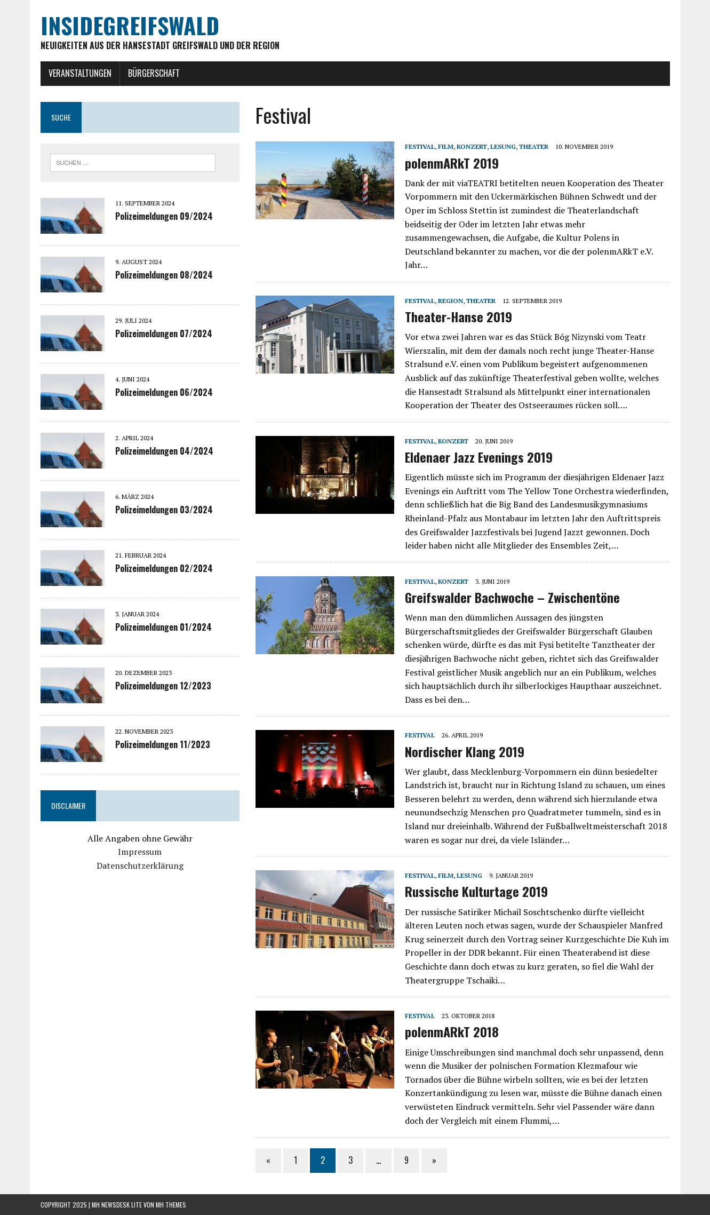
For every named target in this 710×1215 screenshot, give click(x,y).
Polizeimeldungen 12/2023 (163, 685)
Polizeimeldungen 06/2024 (164, 392)
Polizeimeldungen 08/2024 (164, 274)
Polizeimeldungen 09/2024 (164, 216)
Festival (420, 146)
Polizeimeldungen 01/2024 (163, 627)
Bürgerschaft (154, 73)
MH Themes (171, 1204)
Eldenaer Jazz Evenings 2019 (479, 456)
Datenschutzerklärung (140, 865)
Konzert (472, 146)
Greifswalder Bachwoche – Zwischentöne (512, 597)
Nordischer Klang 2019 (464, 751)
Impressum (140, 851)
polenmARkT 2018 (452, 1031)
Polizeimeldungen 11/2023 (162, 744)
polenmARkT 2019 (452, 162)
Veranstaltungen (80, 73)
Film (445, 146)
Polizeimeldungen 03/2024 (164, 509)
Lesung (503, 146)
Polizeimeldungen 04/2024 (164, 450)
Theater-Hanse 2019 (458, 316)
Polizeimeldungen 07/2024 (163, 333)
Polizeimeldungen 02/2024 (164, 568)
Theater (533, 146)
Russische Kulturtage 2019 (476, 891)
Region (450, 301)
